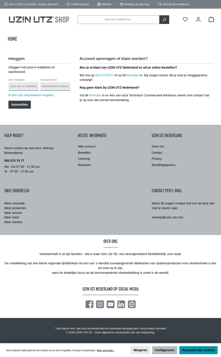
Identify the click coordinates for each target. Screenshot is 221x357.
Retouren (84, 165)
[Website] (132, 304)
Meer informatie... (106, 350)
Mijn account (86, 146)
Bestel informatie (92, 135)
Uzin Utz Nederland (167, 135)
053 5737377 (104, 75)
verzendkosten (96, 328)
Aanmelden (19, 104)
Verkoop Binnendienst (175, 4)
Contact (157, 152)
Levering (84, 158)
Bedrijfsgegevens (163, 165)
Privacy (157, 158)
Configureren (164, 350)
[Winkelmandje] (211, 19)
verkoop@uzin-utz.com (167, 217)
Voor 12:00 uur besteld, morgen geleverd (33, 4)
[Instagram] (100, 304)
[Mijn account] (198, 19)
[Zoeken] (164, 19)
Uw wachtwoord (48, 79)
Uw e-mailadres (16, 79)
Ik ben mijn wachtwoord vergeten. (31, 95)
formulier (133, 75)
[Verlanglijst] (185, 19)
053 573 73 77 (14, 160)
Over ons (158, 146)
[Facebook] (89, 304)
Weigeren (140, 350)
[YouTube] (110, 304)
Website (106, 4)
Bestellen (84, 152)
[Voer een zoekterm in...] (118, 19)
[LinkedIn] (121, 304)
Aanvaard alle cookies (198, 350)
